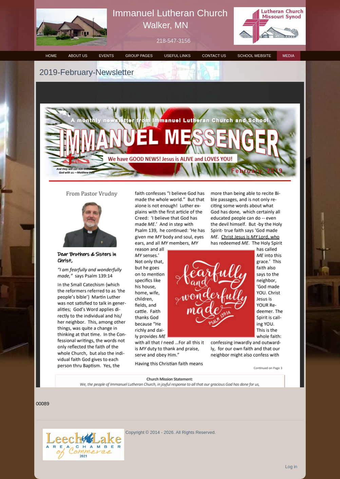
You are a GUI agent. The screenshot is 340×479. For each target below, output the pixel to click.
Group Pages (138, 56)
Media (289, 56)
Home (51, 56)
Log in (291, 466)
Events (106, 56)
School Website (254, 56)
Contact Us (214, 56)
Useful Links (177, 56)
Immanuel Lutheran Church (170, 13)
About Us (77, 56)
